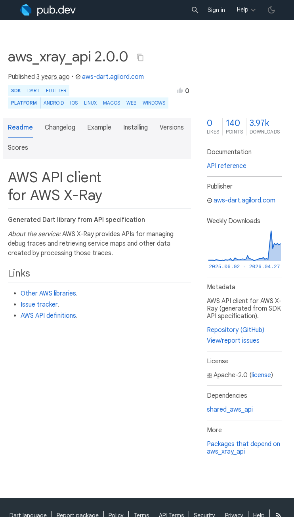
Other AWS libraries (48, 294)
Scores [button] (18, 148)
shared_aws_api (230, 410)
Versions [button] (172, 128)
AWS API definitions (48, 316)
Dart (33, 90)
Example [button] (99, 128)
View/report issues (233, 341)
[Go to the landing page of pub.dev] (48, 10)
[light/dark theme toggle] (271, 10)
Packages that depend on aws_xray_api (243, 448)
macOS (111, 103)
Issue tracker (39, 305)
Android (54, 103)
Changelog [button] (60, 128)
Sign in (216, 9)
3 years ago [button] (53, 77)
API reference (226, 166)
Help (242, 9)
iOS (74, 103)
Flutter (56, 90)
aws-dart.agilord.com (109, 77)
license (261, 375)
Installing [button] (135, 128)
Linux (90, 103)
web (131, 103)
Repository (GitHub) (235, 330)
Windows (154, 103)
